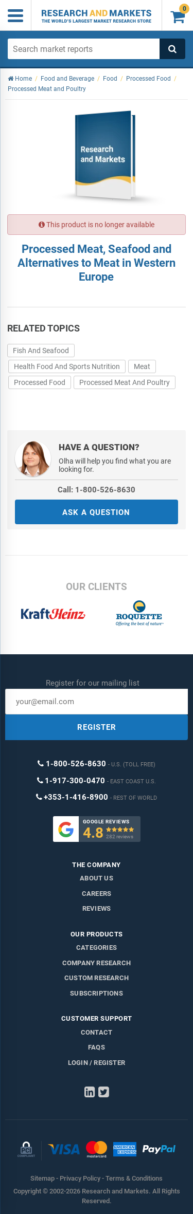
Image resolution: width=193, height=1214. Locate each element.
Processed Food (39, 382)
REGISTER (96, 727)
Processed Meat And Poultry (124, 382)
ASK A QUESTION (96, 512)
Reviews (96, 908)
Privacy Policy (80, 1178)
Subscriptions (96, 993)
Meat (142, 366)
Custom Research (96, 978)
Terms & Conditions (134, 1178)
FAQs (96, 1047)
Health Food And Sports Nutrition (67, 366)
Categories (96, 947)
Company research (96, 963)
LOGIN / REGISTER (96, 1062)
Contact (96, 1032)
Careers (96, 893)
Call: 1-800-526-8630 (96, 489)
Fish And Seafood (41, 350)
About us (96, 878)
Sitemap (42, 1178)
